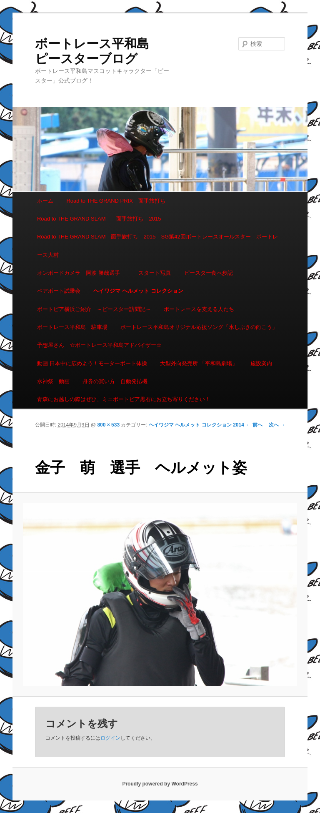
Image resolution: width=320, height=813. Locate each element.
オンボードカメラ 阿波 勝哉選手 (81, 273)
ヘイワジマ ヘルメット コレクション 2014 (196, 425)
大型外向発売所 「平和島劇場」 (199, 363)
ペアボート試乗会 (58, 291)
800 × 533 (108, 425)
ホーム (45, 201)
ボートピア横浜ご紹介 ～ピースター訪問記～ (94, 309)
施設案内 (261, 363)
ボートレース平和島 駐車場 (72, 327)
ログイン (110, 738)
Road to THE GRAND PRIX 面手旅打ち (115, 201)
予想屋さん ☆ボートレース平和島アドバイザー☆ (99, 345)
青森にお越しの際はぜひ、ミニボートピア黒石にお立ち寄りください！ (123, 399)
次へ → (277, 425)
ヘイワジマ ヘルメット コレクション (138, 291)
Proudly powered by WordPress (160, 784)
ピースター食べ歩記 (208, 273)
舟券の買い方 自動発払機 (115, 381)
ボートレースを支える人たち (199, 309)
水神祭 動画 (53, 381)
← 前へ (254, 425)
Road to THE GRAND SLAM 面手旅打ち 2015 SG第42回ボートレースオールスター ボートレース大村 (157, 245)
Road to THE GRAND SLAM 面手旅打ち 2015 (99, 219)
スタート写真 (154, 273)
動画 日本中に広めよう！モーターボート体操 (92, 363)
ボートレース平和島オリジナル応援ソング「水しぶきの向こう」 (199, 327)
